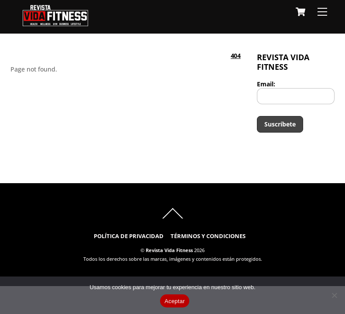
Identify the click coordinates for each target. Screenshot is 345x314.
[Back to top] (172, 218)
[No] (334, 295)
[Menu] (322, 11)
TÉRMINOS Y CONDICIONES (208, 236)
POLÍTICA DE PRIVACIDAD (129, 236)
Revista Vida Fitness (169, 250)
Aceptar (174, 301)
